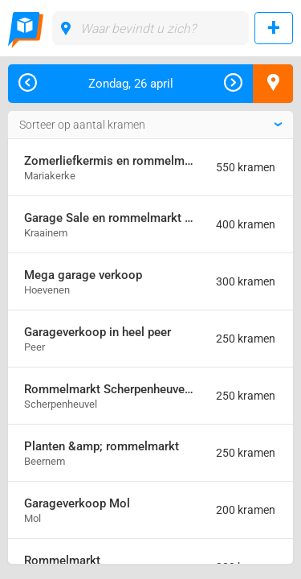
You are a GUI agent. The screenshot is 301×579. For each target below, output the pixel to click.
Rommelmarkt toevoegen (273, 28)
